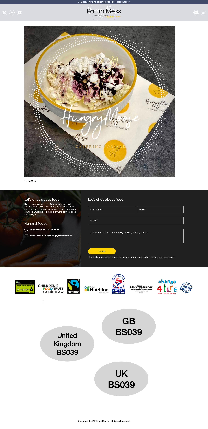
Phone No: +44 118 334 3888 (44, 229)
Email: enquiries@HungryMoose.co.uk (51, 235)
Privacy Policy (104, 424)
